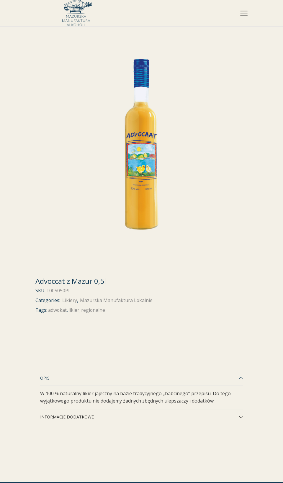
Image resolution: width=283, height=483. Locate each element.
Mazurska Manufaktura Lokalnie (116, 300)
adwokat (57, 310)
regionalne (93, 310)
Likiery (69, 300)
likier (73, 310)
